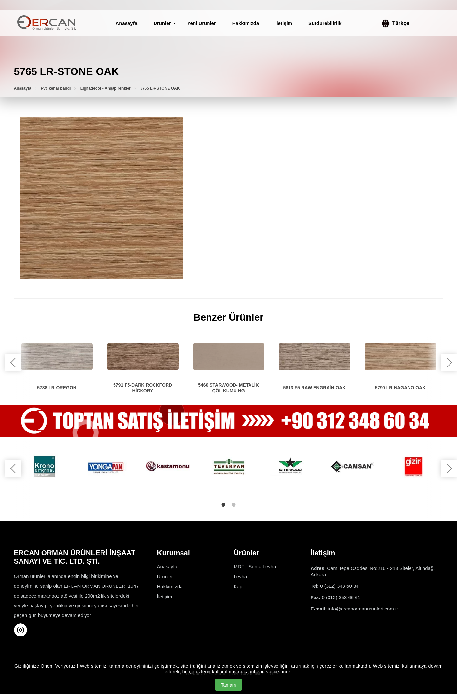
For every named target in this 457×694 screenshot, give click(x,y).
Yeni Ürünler (201, 23)
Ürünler (162, 23)
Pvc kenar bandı (56, 88)
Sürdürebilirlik (325, 23)
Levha (240, 576)
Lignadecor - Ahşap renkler (105, 88)
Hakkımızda (245, 23)
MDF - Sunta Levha (255, 566)
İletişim (283, 23)
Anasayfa (126, 23)
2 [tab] (234, 504)
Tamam (228, 685)
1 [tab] (223, 504)
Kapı (239, 586)
